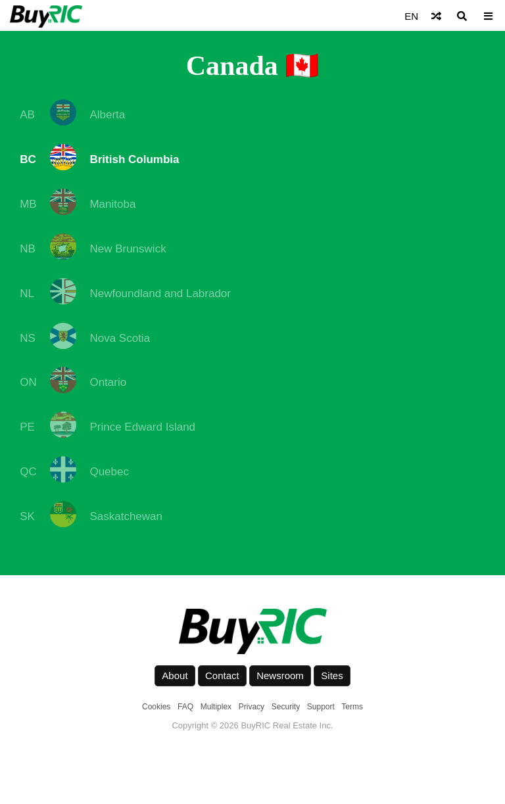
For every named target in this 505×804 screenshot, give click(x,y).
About (174, 675)
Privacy (251, 706)
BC (28, 159)
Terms (352, 706)
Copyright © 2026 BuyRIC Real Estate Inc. (252, 725)
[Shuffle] (436, 16)
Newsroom (280, 675)
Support (321, 706)
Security (286, 706)
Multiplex (216, 706)
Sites (332, 675)
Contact (222, 675)
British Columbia (134, 159)
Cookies (156, 706)
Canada (232, 66)
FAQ (185, 706)
